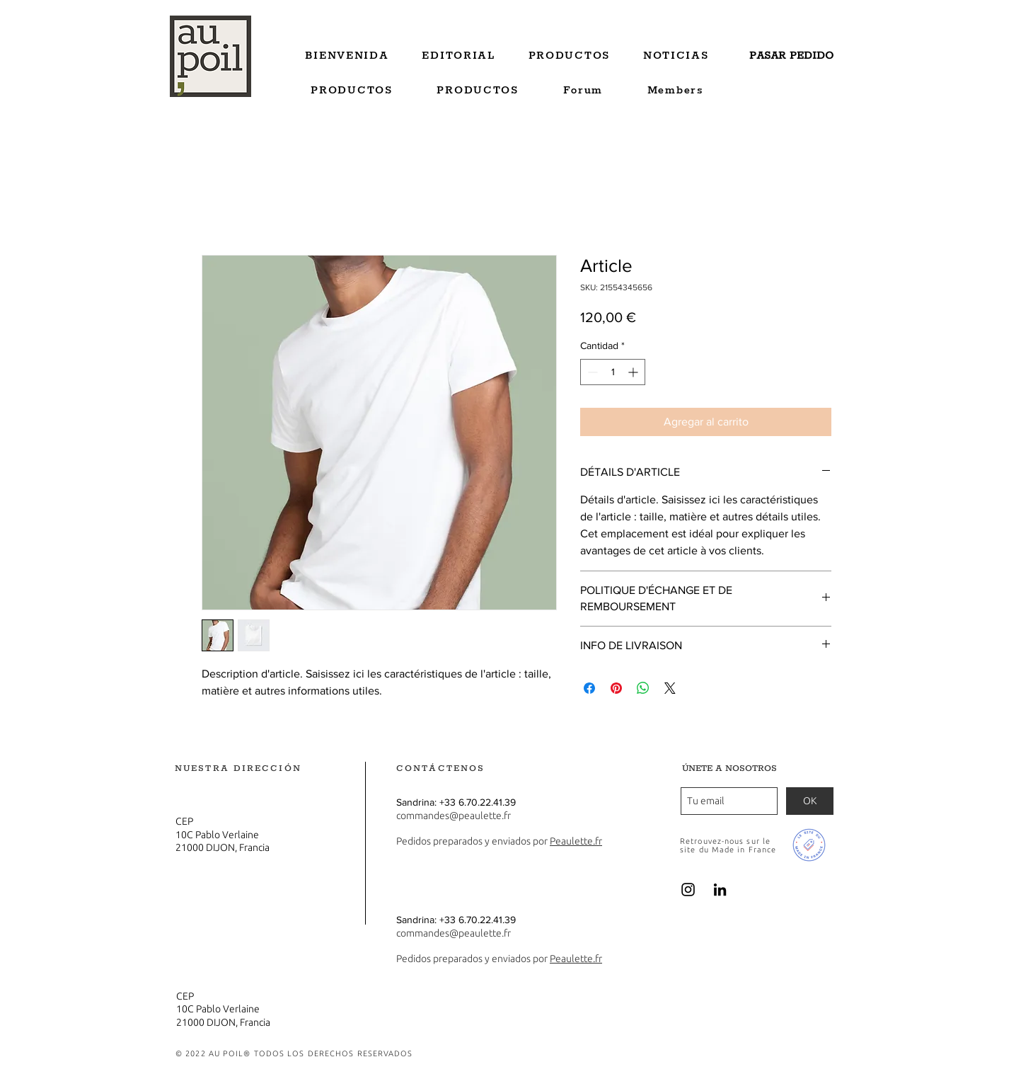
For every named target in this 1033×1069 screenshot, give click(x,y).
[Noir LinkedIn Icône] (720, 889)
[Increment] (634, 372)
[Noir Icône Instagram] (688, 889)
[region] (792, 58)
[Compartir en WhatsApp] (643, 688)
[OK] (809, 801)
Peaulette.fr (576, 841)
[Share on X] (670, 688)
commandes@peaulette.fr (453, 815)
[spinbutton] (612, 372)
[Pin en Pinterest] (616, 688)
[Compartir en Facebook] (589, 688)
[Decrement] (591, 372)
